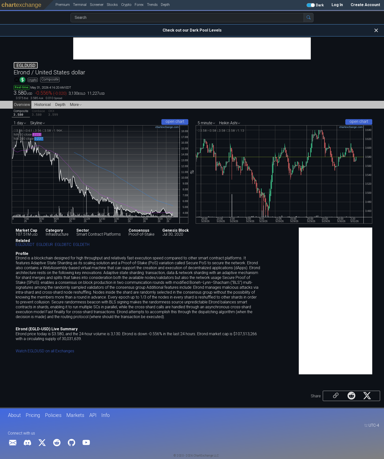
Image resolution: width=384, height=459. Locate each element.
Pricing (33, 415)
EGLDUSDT (25, 245)
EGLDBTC (63, 245)
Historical (42, 104)
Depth (60, 104)
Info (105, 415)
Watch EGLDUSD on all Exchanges (45, 351)
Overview (22, 104)
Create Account (365, 4)
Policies (53, 415)
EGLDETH (81, 245)
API (92, 415)
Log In (337, 4)
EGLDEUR (44, 245)
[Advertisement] (192, 48)
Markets (75, 415)
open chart (175, 121)
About (14, 415)
